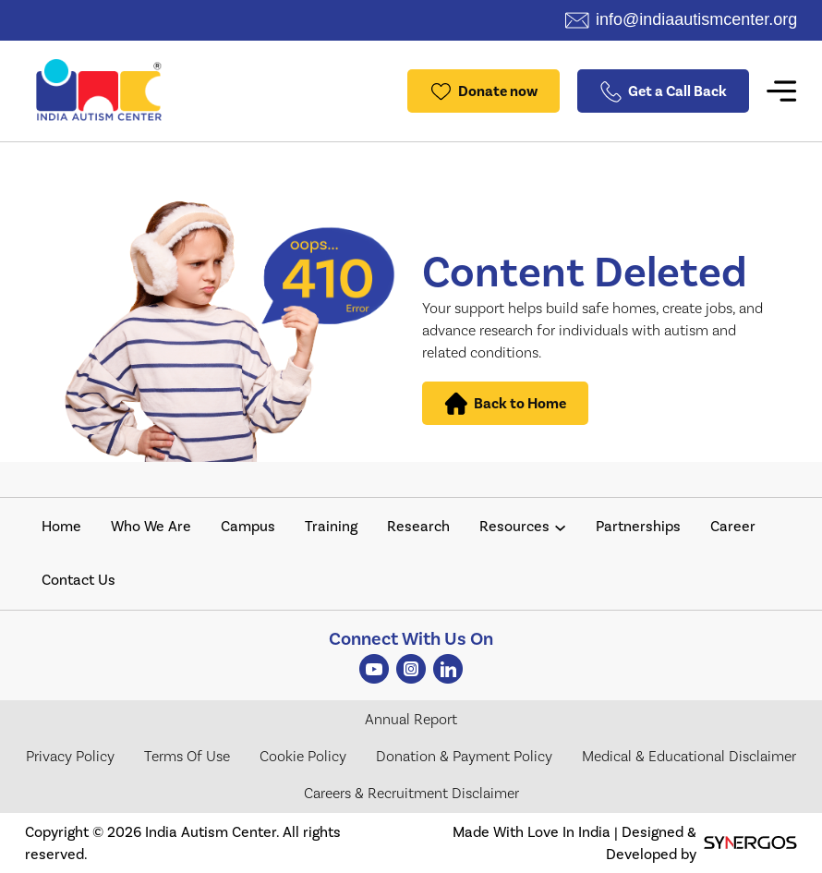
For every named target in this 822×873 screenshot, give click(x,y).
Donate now (483, 91)
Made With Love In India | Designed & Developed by (625, 843)
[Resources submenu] (560, 527)
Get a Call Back (663, 91)
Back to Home (505, 403)
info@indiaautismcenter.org (696, 19)
